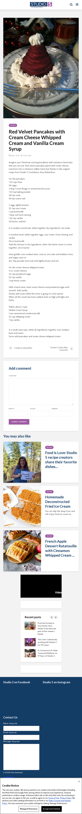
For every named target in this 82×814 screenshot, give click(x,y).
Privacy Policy (65, 798)
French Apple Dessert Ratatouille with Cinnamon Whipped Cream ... (61, 548)
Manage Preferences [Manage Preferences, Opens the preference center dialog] (29, 809)
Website (55, 408)
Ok (79, 781)
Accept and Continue (51, 809)
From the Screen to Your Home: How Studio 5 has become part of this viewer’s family (47, 628)
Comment (12, 376)
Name (11, 408)
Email (33, 408)
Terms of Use (53, 798)
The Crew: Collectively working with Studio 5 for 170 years (47, 642)
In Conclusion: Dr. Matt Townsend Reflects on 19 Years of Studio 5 (47, 653)
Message (11, 741)
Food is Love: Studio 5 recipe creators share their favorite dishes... (61, 459)
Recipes (13, 125)
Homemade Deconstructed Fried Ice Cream (57, 501)
